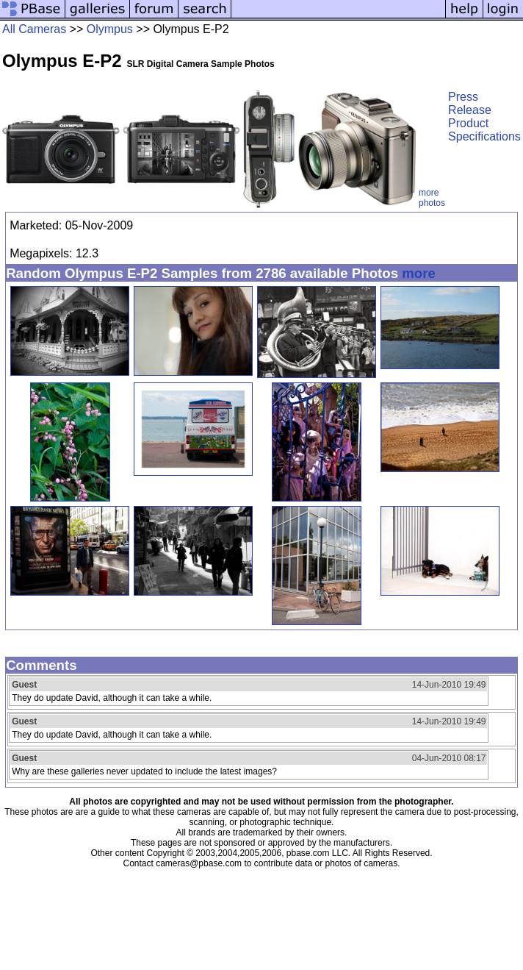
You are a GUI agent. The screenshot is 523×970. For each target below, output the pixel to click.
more (419, 273)
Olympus (110, 29)
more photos (432, 198)
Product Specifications (484, 130)
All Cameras (34, 29)
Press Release (469, 103)
